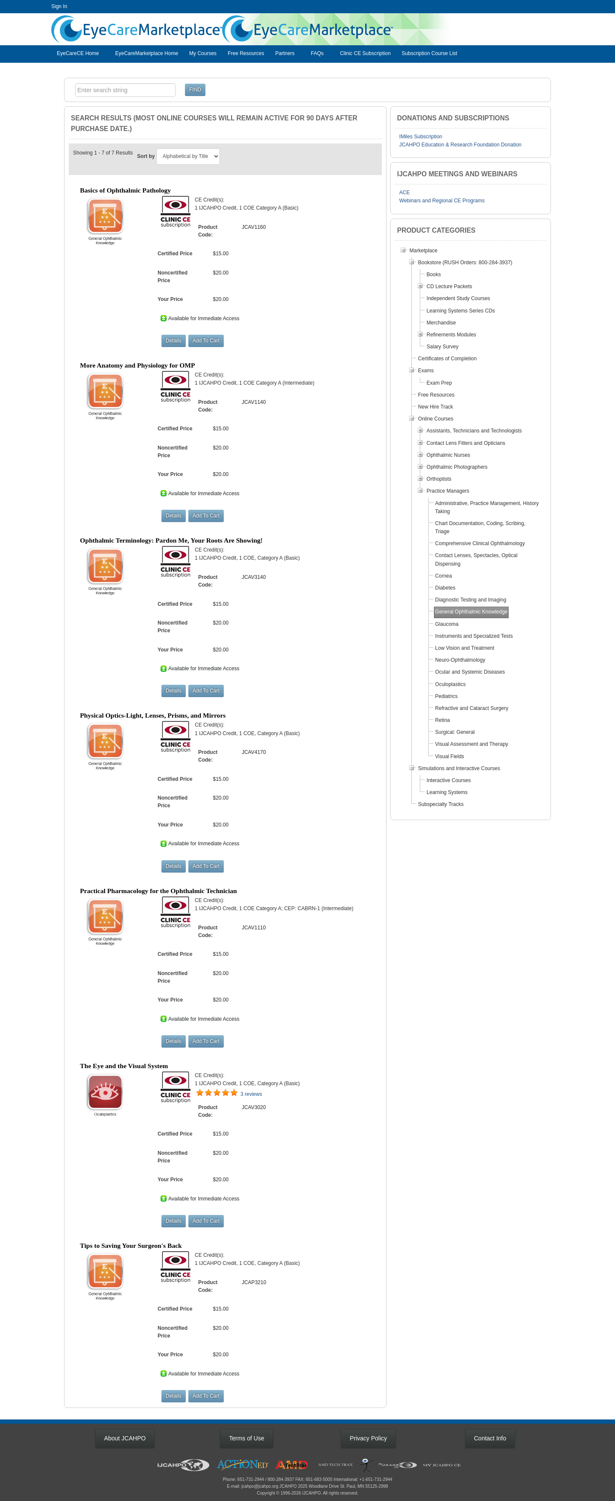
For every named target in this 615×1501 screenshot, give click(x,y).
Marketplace (423, 251)
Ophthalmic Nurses (448, 455)
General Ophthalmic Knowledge (471, 612)
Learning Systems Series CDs (461, 311)
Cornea (443, 576)
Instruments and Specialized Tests (474, 636)
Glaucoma (447, 624)
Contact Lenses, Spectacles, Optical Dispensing (476, 559)
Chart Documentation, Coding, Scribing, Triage (480, 527)
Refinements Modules (451, 335)
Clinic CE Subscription (365, 53)
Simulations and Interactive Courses (459, 768)
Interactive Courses (449, 780)
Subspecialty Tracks (441, 804)
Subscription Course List (429, 53)
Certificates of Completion (447, 359)
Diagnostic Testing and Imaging (471, 600)
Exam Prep (439, 383)
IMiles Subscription (420, 137)
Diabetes (445, 588)
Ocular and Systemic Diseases (470, 672)
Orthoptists (439, 479)
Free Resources (246, 53)
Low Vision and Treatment (465, 648)
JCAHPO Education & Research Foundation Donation (460, 145)
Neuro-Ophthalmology (460, 660)
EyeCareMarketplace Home (146, 53)
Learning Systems (447, 792)
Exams (426, 371)
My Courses (203, 53)
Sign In (59, 6)
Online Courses (436, 419)
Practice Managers (448, 491)
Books (434, 274)
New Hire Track (435, 407)
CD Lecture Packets (449, 286)
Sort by (146, 156)
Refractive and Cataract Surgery (471, 708)
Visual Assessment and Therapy (471, 744)
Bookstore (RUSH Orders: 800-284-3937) (465, 263)
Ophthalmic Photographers (457, 467)
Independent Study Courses (458, 298)
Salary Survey (443, 347)
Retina (442, 720)
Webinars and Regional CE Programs (442, 201)
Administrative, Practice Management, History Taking (487, 507)
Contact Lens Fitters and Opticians (466, 443)
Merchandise (441, 323)
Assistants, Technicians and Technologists (474, 431)
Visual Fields (449, 756)
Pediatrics (446, 696)
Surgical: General (455, 732)
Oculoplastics (450, 684)
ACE (404, 193)
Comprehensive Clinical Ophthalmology (480, 543)
